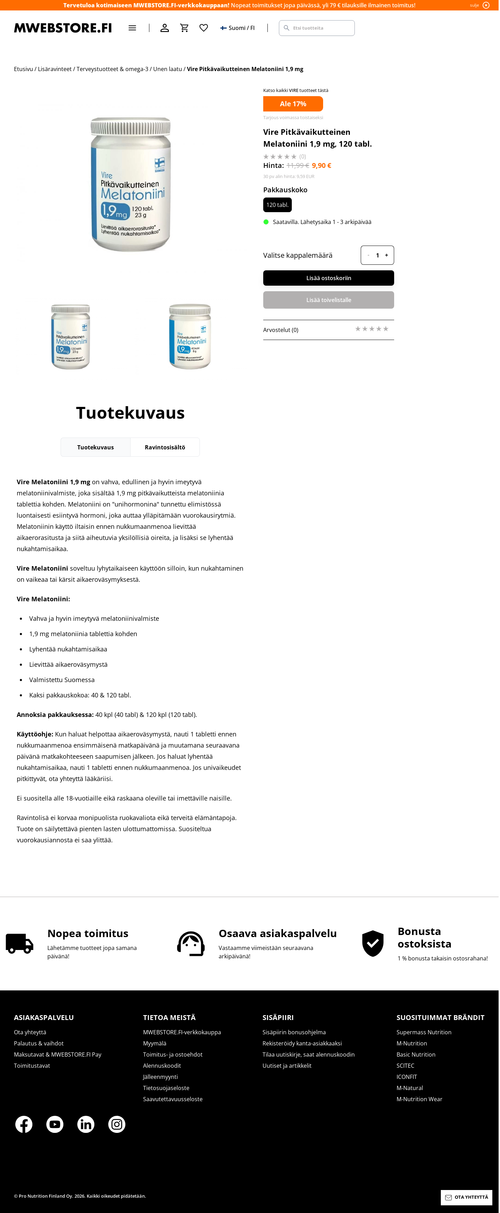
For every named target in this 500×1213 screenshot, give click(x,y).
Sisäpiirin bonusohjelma (294, 1032)
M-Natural (410, 1088)
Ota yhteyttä (30, 1032)
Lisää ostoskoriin (328, 278)
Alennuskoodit (162, 1065)
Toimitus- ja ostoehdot (173, 1054)
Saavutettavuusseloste (173, 1099)
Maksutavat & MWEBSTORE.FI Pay (57, 1054)
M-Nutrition (412, 1043)
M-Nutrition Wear (420, 1099)
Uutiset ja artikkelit (287, 1065)
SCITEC (405, 1065)
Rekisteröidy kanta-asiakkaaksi (302, 1043)
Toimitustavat (32, 1065)
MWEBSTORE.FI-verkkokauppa (182, 1032)
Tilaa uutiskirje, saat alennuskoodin (309, 1054)
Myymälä (154, 1043)
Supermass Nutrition (424, 1032)
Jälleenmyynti (160, 1077)
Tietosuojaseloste (166, 1088)
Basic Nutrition (416, 1054)
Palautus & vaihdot (39, 1043)
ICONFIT (407, 1077)
